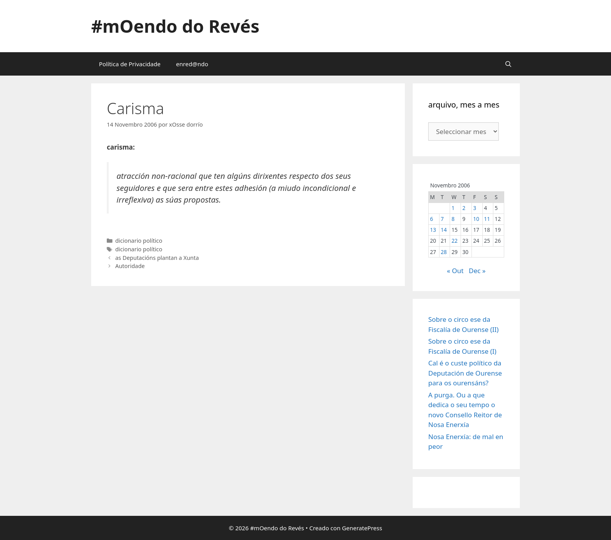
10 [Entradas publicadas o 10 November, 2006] (476, 218)
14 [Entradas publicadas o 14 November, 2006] (444, 229)
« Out (455, 270)
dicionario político (138, 240)
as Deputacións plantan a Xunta (157, 257)
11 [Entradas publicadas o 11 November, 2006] (487, 218)
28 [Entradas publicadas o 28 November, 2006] (444, 252)
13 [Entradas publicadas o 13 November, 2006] (433, 229)
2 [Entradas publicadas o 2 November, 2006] (464, 208)
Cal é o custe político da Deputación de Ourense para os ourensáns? (465, 372)
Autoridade (130, 266)
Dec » (477, 270)
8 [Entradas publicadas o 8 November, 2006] (453, 218)
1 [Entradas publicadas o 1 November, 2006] (453, 208)
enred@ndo (192, 64)
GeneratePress (362, 528)
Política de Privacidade (130, 64)
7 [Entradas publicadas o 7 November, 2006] (442, 218)
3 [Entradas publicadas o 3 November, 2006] (474, 208)
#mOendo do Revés (175, 26)
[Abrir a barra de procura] (508, 64)
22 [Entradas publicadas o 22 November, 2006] (455, 240)
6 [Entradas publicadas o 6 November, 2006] (431, 218)
